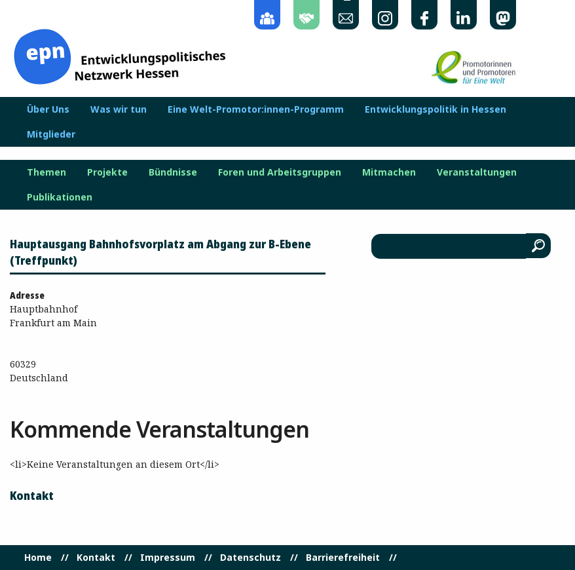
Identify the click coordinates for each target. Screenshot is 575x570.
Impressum (167, 557)
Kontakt (96, 557)
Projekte (107, 172)
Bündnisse (173, 172)
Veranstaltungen (477, 172)
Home (38, 557)
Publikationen (59, 197)
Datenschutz (250, 557)
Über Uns (48, 109)
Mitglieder (51, 134)
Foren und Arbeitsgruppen (279, 172)
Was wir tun (118, 109)
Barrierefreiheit (343, 557)
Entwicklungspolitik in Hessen (435, 109)
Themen (46, 172)
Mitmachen (389, 172)
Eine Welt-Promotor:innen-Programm (256, 109)
